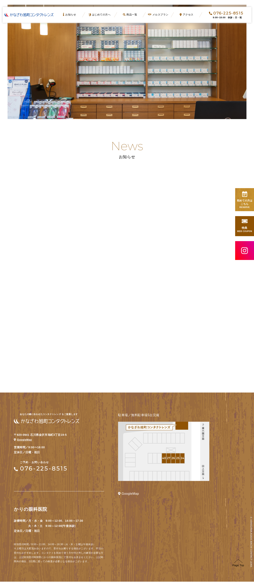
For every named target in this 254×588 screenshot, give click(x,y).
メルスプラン (158, 14)
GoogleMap (23, 446)
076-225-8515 (226, 13)
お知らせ (69, 14)
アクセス (186, 14)
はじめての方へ (100, 14)
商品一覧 (130, 14)
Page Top (238, 569)
